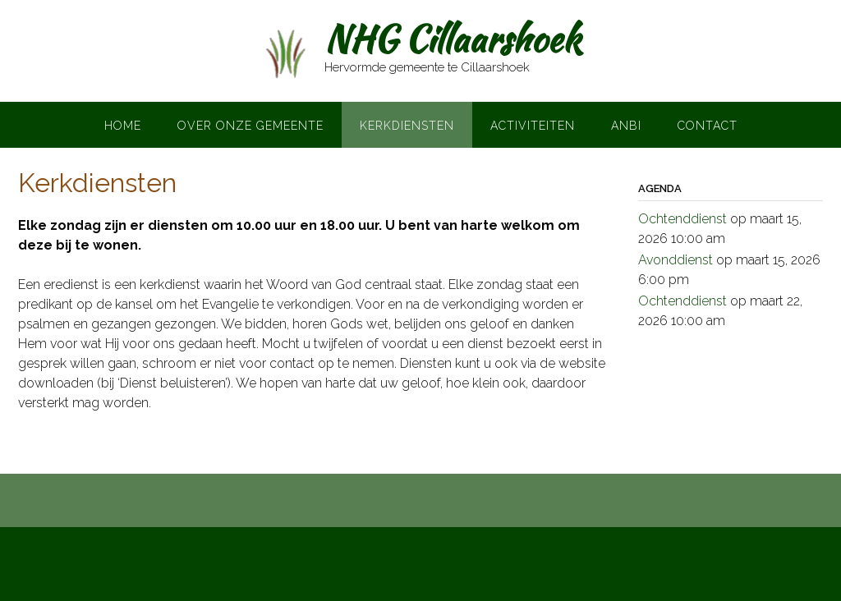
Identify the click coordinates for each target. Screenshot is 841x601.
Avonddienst (675, 260)
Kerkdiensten (407, 125)
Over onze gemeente (250, 125)
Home (122, 125)
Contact (708, 125)
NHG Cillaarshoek (452, 38)
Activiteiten (532, 125)
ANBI (626, 125)
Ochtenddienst (682, 219)
